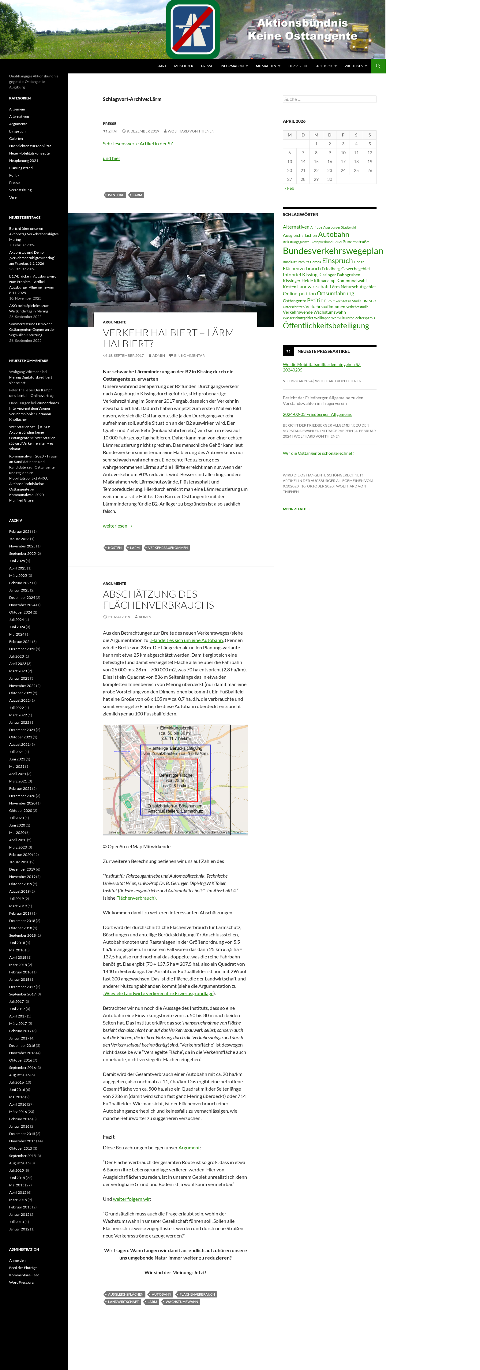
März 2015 (18, 1199)
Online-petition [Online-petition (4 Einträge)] (299, 293)
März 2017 (18, 1023)
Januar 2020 (19, 862)
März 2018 (18, 964)
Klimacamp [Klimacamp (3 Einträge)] (325, 280)
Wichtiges (354, 66)
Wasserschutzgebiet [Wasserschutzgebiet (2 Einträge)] (298, 318)
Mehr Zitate (296, 508)
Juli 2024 (16, 619)
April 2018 (17, 957)
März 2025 (18, 575)
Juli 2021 (16, 751)
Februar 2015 (20, 1207)
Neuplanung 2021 (23, 160)
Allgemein (17, 109)
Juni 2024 (17, 627)
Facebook (323, 66)
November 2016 (22, 1053)
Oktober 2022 (20, 693)
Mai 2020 (16, 832)
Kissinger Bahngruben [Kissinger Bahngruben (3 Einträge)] (339, 274)
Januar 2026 (19, 538)
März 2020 (18, 847)
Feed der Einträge (23, 1267)
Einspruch (17, 131)
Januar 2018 (19, 979)
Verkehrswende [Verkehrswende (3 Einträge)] (298, 312)
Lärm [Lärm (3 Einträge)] (335, 286)
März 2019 (18, 906)
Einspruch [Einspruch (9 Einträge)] (337, 260)
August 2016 (19, 1075)
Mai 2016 (16, 1097)
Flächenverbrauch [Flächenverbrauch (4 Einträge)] (302, 268)
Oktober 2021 (20, 737)
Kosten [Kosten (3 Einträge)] (289, 286)
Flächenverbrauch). (136, 898)
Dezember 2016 (22, 1045)
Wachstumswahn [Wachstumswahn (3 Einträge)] (329, 312)
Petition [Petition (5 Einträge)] (317, 300)
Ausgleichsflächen (125, 1294)
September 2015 (22, 1155)
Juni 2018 (17, 942)
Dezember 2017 (22, 986)
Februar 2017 (20, 1030)
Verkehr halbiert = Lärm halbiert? (168, 338)
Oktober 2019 (20, 884)
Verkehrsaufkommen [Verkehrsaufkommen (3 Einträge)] (325, 306)
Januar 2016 (19, 1126)
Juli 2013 (16, 1221)
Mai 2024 (16, 634)
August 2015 (19, 1163)
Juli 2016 (16, 1082)
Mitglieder (183, 66)
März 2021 (18, 781)
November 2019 (22, 876)
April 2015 (17, 1192)
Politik (14, 175)
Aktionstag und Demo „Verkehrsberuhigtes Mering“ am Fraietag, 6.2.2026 (32, 258)
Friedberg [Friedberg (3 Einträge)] (331, 268)
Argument (189, 1147)
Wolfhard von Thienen (191, 131)
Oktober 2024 (20, 612)
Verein (14, 197)
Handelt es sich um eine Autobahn (187, 640)
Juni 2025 (17, 560)
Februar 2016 (20, 1119)
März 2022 (18, 715)
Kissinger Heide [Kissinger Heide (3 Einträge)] (298, 280)
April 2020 (17, 840)
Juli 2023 (16, 656)
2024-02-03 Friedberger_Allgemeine (317, 414)
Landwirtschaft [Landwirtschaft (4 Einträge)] (313, 286)
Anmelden (17, 1260)
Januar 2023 (19, 678)
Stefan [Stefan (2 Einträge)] (346, 301)
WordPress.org (21, 1282)
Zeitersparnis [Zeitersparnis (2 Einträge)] (365, 318)
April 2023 (17, 663)
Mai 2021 (16, 766)
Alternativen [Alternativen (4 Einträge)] (296, 227)
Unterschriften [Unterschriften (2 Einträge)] (294, 307)
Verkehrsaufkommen (168, 548)
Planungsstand (21, 168)
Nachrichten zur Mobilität (30, 146)
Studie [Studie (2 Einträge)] (357, 301)
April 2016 (17, 1104)
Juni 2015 (17, 1177)
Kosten (115, 548)
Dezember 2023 (22, 649)
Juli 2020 (16, 818)
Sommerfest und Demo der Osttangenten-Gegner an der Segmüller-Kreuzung (32, 329)
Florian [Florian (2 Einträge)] (359, 262)
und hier (111, 158)
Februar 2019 (20, 913)
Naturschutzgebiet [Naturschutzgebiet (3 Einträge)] (358, 286)
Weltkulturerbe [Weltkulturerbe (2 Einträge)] (342, 318)
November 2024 (22, 605)
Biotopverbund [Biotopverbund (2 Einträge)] (321, 242)
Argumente (114, 322)
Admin (158, 355)
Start (161, 66)
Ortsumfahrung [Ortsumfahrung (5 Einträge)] (335, 293)
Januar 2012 (19, 1229)
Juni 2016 (17, 1089)
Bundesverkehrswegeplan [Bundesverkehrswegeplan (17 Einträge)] (333, 250)
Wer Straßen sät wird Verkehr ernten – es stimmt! (32, 443)
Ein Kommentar (189, 355)
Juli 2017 (16, 1001)
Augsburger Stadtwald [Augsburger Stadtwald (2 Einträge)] (339, 227)
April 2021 (17, 773)
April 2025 (17, 568)
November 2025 (22, 546)
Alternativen (19, 116)
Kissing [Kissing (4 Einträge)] (309, 274)
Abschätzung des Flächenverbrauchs (158, 599)
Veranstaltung (20, 190)
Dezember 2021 (22, 729)
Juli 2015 (16, 1170)
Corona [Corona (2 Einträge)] (315, 262)
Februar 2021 (20, 788)
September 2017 (22, 994)
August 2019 (19, 891)
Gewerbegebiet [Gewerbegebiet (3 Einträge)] (355, 268)
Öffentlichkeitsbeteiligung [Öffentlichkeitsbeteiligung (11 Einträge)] (326, 325)
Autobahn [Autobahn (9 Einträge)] (333, 234)
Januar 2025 (19, 590)
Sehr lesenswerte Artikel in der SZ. (138, 143)
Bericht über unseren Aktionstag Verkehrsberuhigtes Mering (33, 234)
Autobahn (161, 1294)
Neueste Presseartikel (324, 350)
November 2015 (22, 1141)
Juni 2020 (17, 825)
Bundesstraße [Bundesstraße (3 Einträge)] (356, 241)
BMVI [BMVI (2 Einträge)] (337, 242)
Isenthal (116, 195)
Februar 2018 (20, 972)
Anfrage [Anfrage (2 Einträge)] (316, 227)
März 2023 (18, 671)
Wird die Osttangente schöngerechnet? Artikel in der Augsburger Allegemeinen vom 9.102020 (328, 480)
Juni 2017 (17, 1008)
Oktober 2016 (20, 1060)
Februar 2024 (20, 641)
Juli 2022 (16, 707)
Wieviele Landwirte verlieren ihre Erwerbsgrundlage (158, 993)
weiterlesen (118, 525)
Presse (207, 66)
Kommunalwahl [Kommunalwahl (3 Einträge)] (351, 280)
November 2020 (22, 803)
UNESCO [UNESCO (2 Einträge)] (369, 301)
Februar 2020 (20, 854)
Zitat (113, 131)
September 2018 (22, 935)
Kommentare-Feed (24, 1275)
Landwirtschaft (123, 1302)
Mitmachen (266, 66)
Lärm (137, 195)
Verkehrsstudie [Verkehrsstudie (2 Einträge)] (357, 307)
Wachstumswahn (182, 1302)
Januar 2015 (19, 1214)
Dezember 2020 (22, 795)
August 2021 (19, 744)
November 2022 (22, 685)
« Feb (289, 188)
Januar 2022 (19, 722)
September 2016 (22, 1067)
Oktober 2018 (20, 928)
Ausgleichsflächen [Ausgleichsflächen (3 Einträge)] (300, 235)
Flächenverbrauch (197, 1294)
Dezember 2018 (22, 920)
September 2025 (22, 553)
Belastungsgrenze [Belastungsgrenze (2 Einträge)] (296, 242)
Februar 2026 (20, 531)
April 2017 (17, 1016)
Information (232, 66)
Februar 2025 (20, 582)
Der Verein (297, 66)
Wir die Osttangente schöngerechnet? (318, 453)
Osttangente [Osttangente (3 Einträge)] (294, 300)
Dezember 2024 (22, 597)
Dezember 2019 (22, 869)
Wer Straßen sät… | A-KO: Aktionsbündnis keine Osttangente (29, 432)
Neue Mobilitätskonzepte (29, 153)
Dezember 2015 (22, 1133)
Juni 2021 (17, 759)
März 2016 (18, 1111)
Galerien (16, 138)
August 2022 (19, 700)
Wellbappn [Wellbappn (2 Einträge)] (322, 318)
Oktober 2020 (20, 810)
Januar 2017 (19, 1038)
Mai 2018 (16, 950)
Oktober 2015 (20, 1148)
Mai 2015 (16, 1185)
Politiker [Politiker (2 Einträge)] (334, 301)
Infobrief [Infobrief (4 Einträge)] (292, 274)
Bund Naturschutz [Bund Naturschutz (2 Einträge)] (296, 262)
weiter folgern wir (131, 1199)
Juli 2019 (16, 898)
